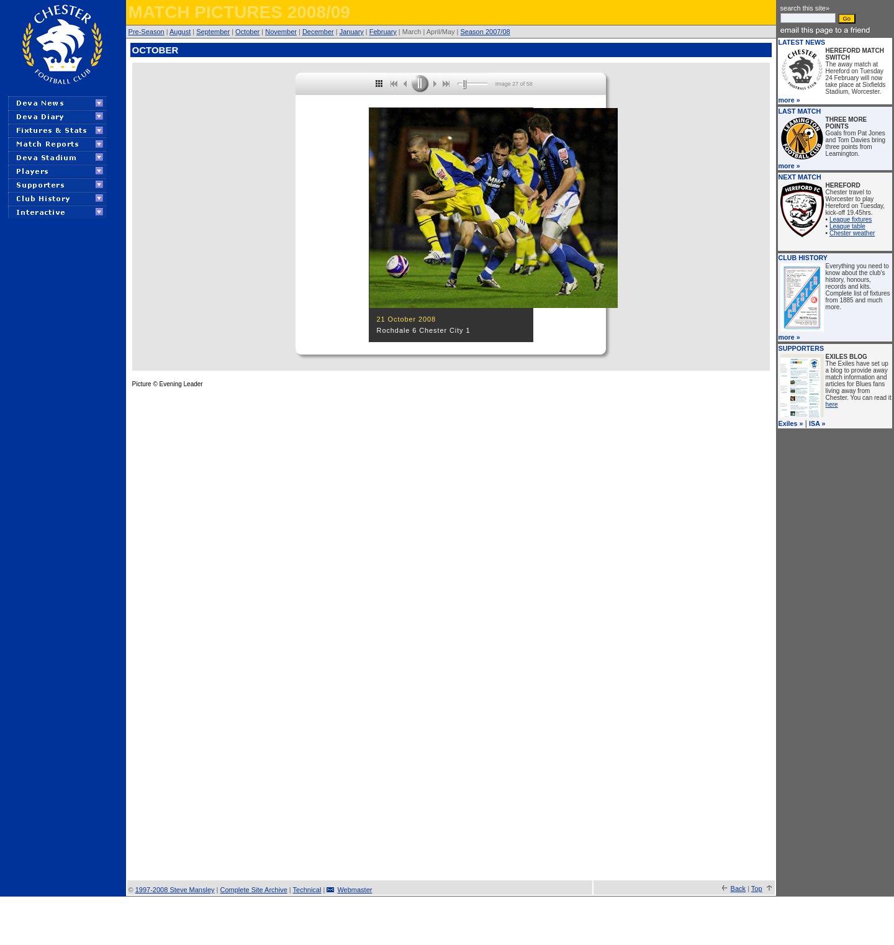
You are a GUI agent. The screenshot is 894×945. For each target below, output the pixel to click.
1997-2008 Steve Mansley (175, 889)
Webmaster (354, 889)
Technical (307, 889)
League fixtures (850, 219)
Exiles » (791, 423)
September (213, 31)
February (383, 31)
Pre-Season (147, 31)
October (247, 31)
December (318, 31)
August (180, 31)
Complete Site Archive (253, 889)
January (352, 31)
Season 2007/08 (485, 31)
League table (847, 226)
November (281, 31)
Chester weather (852, 233)
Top (756, 888)
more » (789, 100)
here (832, 404)
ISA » (817, 423)
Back (738, 888)
